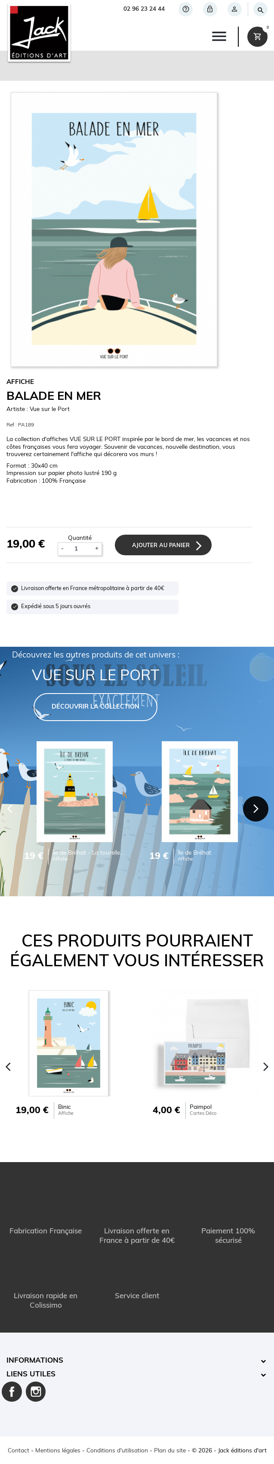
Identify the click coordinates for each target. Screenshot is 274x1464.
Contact (18, 1451)
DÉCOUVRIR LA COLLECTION (95, 707)
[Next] (256, 809)
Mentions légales (57, 1451)
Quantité (80, 538)
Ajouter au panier (161, 545)
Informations (34, 1360)
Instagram (36, 1392)
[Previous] (8, 1066)
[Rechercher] (260, 9)
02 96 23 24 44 (144, 9)
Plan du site (170, 1451)
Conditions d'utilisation (117, 1451)
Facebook (12, 1392)
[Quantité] (79, 549)
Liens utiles (30, 1374)
